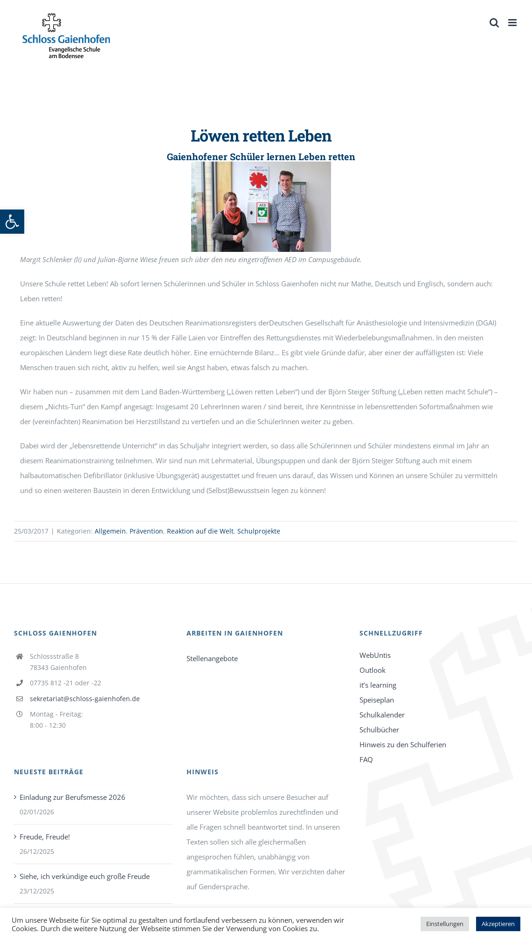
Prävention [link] (146, 531)
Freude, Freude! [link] (45, 836)
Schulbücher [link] (379, 729)
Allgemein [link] (110, 531)
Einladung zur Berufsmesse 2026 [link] (72, 797)
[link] (12, 222)
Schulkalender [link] (382, 714)
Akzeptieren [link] (498, 924)
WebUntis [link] (375, 655)
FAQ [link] (366, 759)
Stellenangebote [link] (212, 658)
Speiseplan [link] (376, 699)
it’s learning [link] (377, 685)
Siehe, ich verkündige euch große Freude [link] (85, 876)
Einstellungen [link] (444, 924)
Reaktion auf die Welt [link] (200, 531)
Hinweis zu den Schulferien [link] (402, 744)
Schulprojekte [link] (258, 531)
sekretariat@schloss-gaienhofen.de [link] (85, 698)
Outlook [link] (372, 670)
